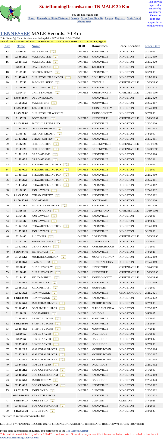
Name (36, 46)
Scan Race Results (92, 18)
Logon (109, 18)
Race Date (152, 46)
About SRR (84, 21)
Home (31, 18)
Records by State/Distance (53, 18)
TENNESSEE (15, 33)
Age (7, 46)
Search (75, 18)
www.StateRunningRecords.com (19, 437)
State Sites (133, 18)
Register (120, 18)
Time (21, 46)
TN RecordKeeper (77, 430)
